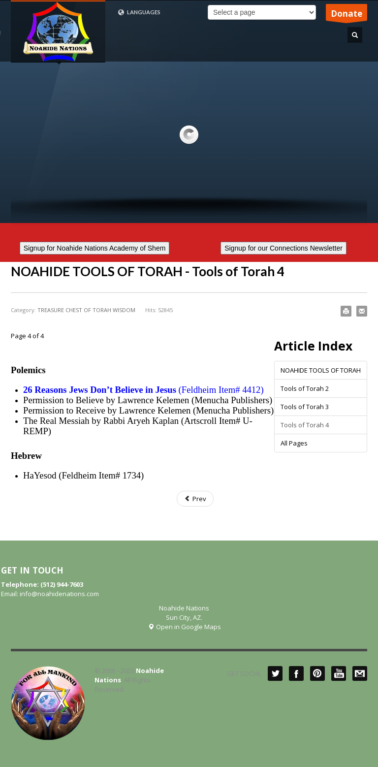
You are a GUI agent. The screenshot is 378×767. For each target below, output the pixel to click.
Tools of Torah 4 (305, 424)
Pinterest (317, 673)
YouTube (338, 673)
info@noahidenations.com (59, 593)
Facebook (296, 673)
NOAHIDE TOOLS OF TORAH (321, 370)
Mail (359, 673)
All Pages (294, 443)
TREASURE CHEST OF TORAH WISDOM (86, 310)
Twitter (275, 673)
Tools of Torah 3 (305, 406)
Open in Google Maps (184, 626)
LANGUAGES (139, 12)
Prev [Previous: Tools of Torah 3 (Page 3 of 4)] (195, 498)
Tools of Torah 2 (305, 388)
